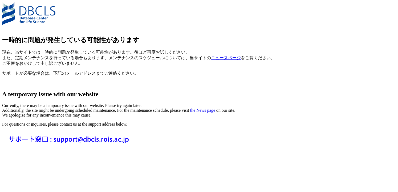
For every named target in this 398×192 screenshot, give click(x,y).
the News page (202, 110)
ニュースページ (226, 57)
